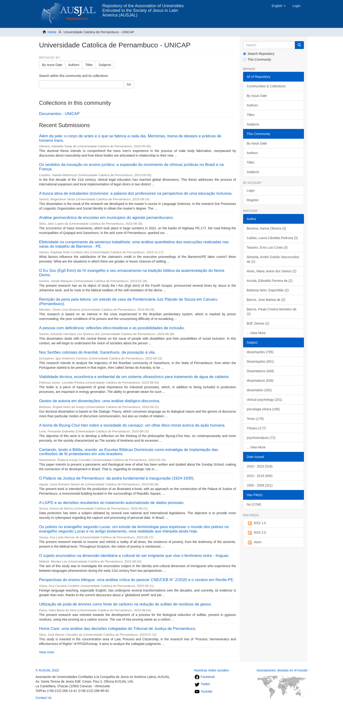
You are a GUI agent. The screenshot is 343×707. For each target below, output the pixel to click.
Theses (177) (256, 428)
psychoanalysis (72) (261, 438)
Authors (73, 65)
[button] (278, 6)
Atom (254, 542)
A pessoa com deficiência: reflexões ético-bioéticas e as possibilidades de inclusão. (112, 328)
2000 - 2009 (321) (260, 485)
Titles (89, 65)
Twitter (202, 684)
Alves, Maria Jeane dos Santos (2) (272, 271)
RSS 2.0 (256, 533)
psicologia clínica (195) (263, 409)
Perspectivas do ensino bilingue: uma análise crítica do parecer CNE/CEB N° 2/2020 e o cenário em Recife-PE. (136, 580)
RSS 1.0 (256, 523)
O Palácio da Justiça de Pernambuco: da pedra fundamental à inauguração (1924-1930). (117, 478)
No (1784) (254, 504)
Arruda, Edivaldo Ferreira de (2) (270, 281)
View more (46, 652)
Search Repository (258, 54)
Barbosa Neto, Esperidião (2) (268, 290)
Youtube (203, 691)
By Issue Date (52, 65)
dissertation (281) (259, 390)
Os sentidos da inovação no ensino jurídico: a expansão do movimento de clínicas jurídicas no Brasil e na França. (131, 166)
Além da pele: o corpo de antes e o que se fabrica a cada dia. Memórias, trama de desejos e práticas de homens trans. (130, 138)
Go (129, 84)
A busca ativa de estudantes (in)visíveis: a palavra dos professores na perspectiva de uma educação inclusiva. (136, 193)
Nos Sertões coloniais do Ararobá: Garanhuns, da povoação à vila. (97, 352)
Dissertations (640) (260, 371)
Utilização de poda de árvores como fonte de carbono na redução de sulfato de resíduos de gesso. (125, 604)
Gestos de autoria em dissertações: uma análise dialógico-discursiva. (99, 401)
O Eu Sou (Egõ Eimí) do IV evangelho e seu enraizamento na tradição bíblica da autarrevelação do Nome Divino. (131, 272)
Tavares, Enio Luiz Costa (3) (267, 247)
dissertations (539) (260, 380)
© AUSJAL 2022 (47, 670)
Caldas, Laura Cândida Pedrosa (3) (272, 238)
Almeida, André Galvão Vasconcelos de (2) (273, 259)
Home (52, 32)
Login (251, 190)
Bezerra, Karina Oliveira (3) (266, 228)
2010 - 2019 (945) (260, 476)
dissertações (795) (260, 352)
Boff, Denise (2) (258, 323)
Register (253, 200)
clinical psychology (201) (264, 399)
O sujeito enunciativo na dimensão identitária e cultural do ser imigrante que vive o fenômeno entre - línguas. (134, 555)
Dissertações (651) (260, 361)
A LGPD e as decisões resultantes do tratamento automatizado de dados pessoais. (112, 502)
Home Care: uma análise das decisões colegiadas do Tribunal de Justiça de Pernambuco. (118, 628)
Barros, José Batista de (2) (266, 300)
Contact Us (44, 698)
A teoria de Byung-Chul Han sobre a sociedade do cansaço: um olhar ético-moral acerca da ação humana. (132, 425)
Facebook (204, 677)
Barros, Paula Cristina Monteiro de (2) (272, 311)
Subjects (105, 65)
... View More (256, 333)
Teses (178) (255, 419)
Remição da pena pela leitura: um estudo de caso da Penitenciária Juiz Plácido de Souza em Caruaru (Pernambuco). (128, 301)
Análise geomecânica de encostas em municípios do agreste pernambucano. (106, 217)
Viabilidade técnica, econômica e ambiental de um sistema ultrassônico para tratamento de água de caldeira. (134, 377)
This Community (257, 59)
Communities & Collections (266, 86)
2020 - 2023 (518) (260, 466)
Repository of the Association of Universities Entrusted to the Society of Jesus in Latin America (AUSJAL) (143, 7)
